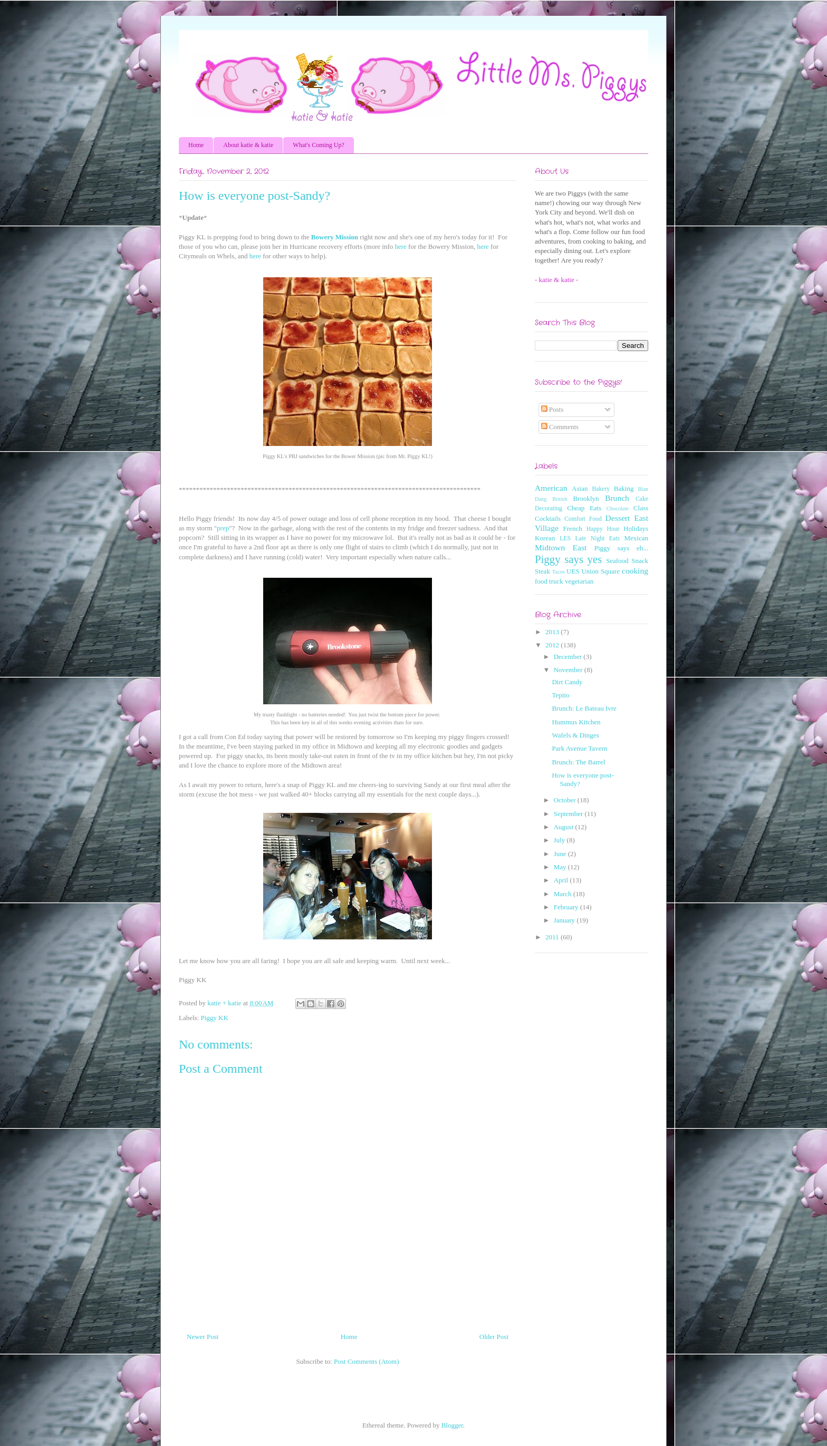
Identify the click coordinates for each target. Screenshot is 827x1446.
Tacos (558, 572)
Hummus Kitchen (576, 722)
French (572, 528)
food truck (549, 581)
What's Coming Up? (318, 145)
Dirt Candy (567, 682)
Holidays (635, 528)
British (559, 499)
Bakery (601, 489)
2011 (553, 937)
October (566, 800)
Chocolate (618, 508)
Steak (542, 571)
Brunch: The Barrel (578, 762)
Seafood (617, 561)
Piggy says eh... (621, 548)
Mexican (636, 538)
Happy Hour (603, 529)
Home (196, 145)
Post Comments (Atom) (366, 1361)
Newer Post (202, 1337)
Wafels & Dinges (575, 735)
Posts (552, 409)
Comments (560, 427)
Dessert (617, 517)
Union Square (600, 571)
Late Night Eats (597, 538)
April (562, 880)
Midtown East (560, 547)
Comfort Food (582, 519)
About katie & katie (248, 145)
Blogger (452, 1425)
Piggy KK (214, 1018)
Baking (624, 488)
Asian (580, 488)
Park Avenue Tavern (579, 748)
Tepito (560, 695)
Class (640, 508)
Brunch (617, 497)
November (569, 670)
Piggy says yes (568, 559)
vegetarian (579, 581)
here (400, 246)
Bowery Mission (334, 237)
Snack (639, 561)
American (551, 487)
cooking (635, 570)
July (560, 840)
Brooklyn (586, 498)
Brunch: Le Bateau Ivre (584, 708)
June (561, 854)
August (564, 827)
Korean (545, 538)
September (569, 814)
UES (573, 571)
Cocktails (548, 518)
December (569, 657)
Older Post (493, 1337)
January (565, 920)
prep (223, 528)
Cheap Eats (584, 508)
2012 (553, 645)
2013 (553, 632)
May (561, 867)
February (567, 907)
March (563, 894)
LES (565, 538)
